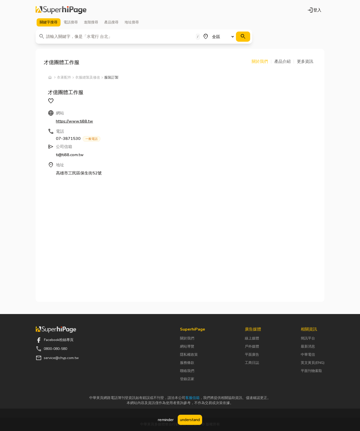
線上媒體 (252, 338)
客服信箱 (192, 397)
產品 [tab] (111, 22)
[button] (261, 62)
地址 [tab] (132, 22)
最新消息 (308, 346)
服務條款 (187, 362)
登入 (314, 10)
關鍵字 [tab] (48, 22)
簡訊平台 (308, 338)
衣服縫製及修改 (87, 77)
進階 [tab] (91, 22)
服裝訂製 (111, 77)
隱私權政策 (189, 354)
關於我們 (187, 338)
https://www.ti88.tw (74, 121)
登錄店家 (187, 379)
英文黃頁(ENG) (312, 362)
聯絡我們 (187, 370)
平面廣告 (252, 354)
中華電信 (308, 354)
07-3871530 (78, 139)
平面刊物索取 (311, 370)
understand (190, 420)
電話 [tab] (71, 22)
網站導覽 (187, 346)
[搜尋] (243, 37)
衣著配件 (64, 77)
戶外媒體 (252, 346)
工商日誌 (252, 362)
